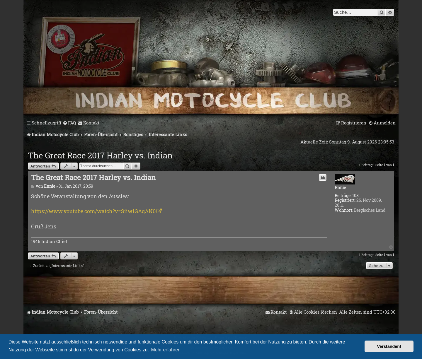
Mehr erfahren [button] (166, 349)
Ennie (340, 187)
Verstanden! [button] (389, 346)
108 (355, 195)
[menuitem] (69, 123)
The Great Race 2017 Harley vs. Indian (100, 155)
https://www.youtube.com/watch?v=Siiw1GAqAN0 (93, 211)
